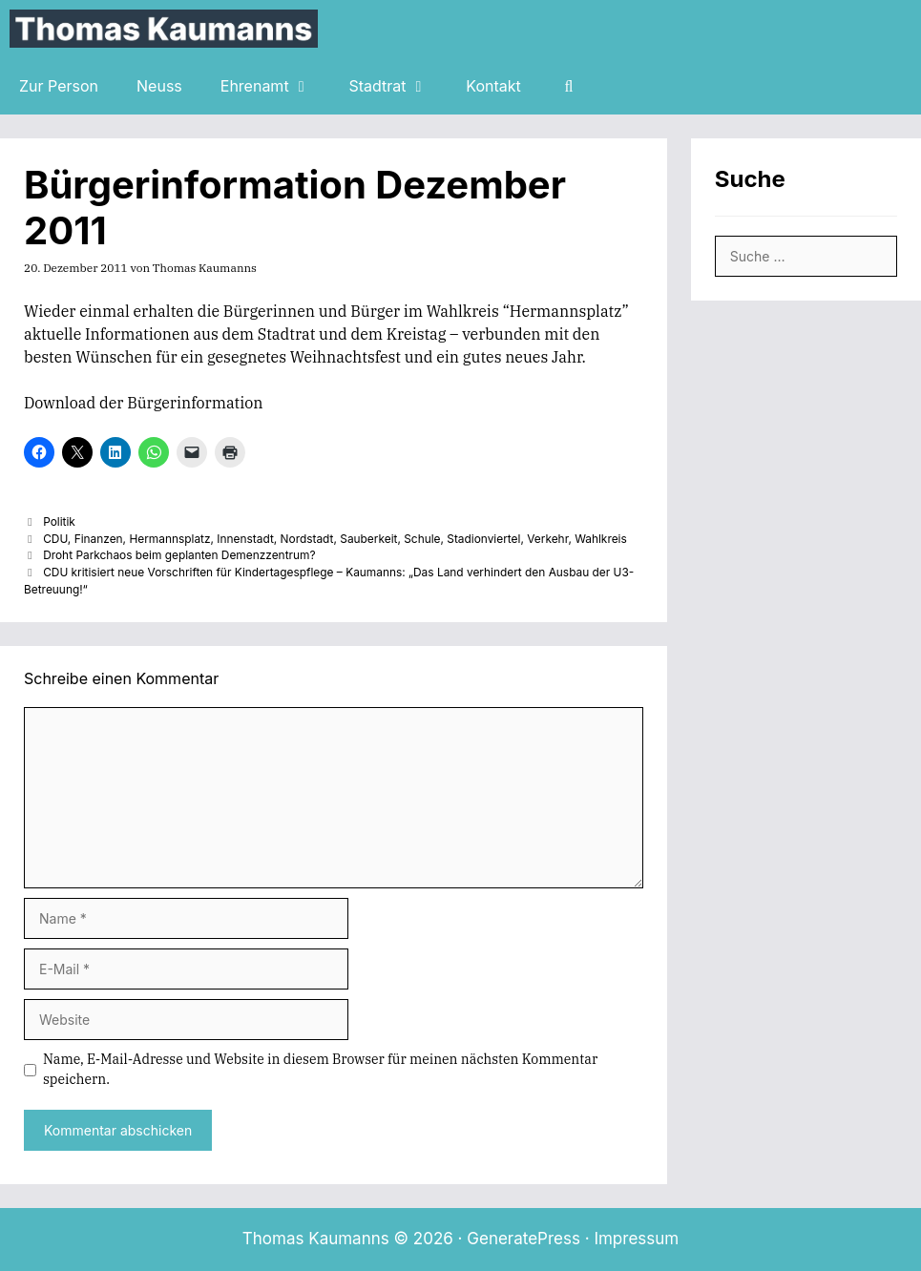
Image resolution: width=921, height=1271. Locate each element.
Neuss (159, 85)
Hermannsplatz (169, 538)
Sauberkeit (368, 538)
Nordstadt (307, 538)
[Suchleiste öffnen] (569, 86)
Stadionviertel (483, 538)
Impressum (636, 1238)
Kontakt (493, 85)
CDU (55, 538)
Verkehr (547, 538)
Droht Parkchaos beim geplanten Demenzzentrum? (179, 555)
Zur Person (58, 85)
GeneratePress (523, 1238)
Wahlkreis (601, 538)
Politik (59, 521)
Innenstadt (245, 538)
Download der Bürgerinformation (143, 402)
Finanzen (98, 538)
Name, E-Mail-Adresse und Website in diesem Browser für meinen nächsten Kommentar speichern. (320, 1069)
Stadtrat (397, 86)
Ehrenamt (275, 86)
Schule (422, 538)
